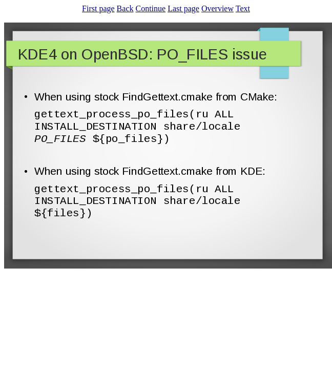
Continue (150, 8)
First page (98, 8)
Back (125, 8)
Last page (183, 8)
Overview (217, 8)
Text (243, 8)
